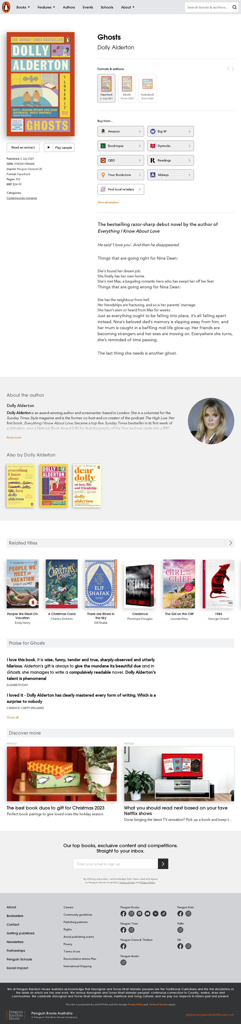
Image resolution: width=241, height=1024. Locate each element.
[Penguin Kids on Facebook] (180, 914)
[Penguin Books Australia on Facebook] (123, 914)
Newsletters (15, 942)
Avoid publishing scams (79, 937)
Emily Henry (22, 622)
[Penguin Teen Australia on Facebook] (123, 930)
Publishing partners (76, 922)
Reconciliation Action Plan (80, 959)
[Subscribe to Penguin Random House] (163, 864)
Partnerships (16, 951)
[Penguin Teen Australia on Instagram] (131, 930)
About (11, 907)
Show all (13, 717)
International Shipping (77, 966)
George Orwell (218, 618)
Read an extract (23, 147)
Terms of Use (127, 882)
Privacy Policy (147, 882)
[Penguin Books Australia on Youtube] (147, 914)
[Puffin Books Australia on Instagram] (180, 930)
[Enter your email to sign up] (115, 864)
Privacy (68, 944)
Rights (68, 929)
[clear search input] (235, 7)
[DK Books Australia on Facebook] (180, 946)
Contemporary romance (22, 198)
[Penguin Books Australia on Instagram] (131, 914)
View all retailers (108, 202)
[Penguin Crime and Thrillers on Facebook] (123, 946)
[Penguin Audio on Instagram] (123, 962)
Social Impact (17, 968)
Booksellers (15, 916)
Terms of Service (158, 1004)
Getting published (20, 933)
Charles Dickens (62, 618)
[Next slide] (230, 543)
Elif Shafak (101, 622)
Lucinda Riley (179, 618)
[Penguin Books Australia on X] (139, 914)
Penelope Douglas (140, 618)
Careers (68, 907)
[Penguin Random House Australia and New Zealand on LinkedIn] (155, 914)
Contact (13, 925)
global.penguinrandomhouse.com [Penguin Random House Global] (210, 1014)
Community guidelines (78, 915)
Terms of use (72, 951)
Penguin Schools (19, 959)
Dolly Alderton (116, 47)
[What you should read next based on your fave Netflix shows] (179, 774)
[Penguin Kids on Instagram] (188, 914)
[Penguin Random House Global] (19, 1014)
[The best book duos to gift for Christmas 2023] (62, 774)
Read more (14, 437)
